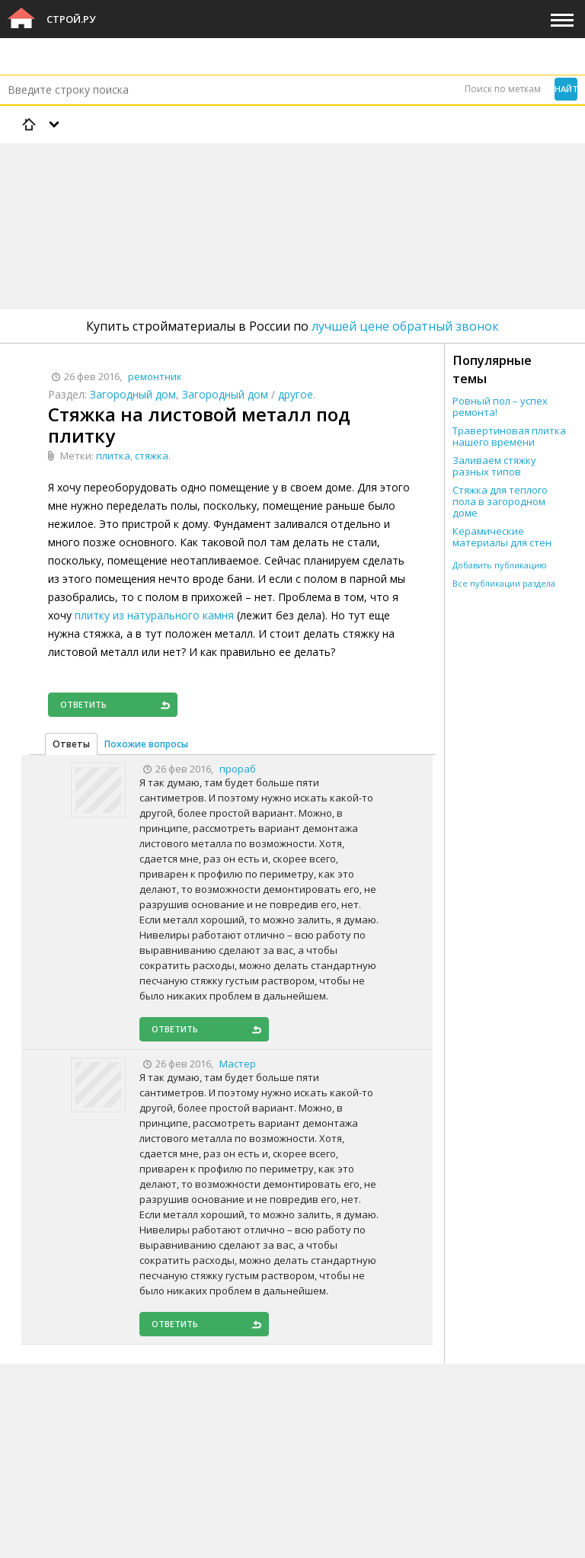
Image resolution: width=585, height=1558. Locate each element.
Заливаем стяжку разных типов (494, 466)
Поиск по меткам (503, 88)
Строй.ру (70, 19)
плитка (113, 455)
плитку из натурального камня (154, 615)
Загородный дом (133, 394)
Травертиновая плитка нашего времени (509, 436)
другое (295, 394)
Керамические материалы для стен (501, 537)
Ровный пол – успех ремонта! (500, 406)
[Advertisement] (277, 186)
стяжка (151, 455)
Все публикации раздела (503, 583)
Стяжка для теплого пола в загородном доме (500, 502)
